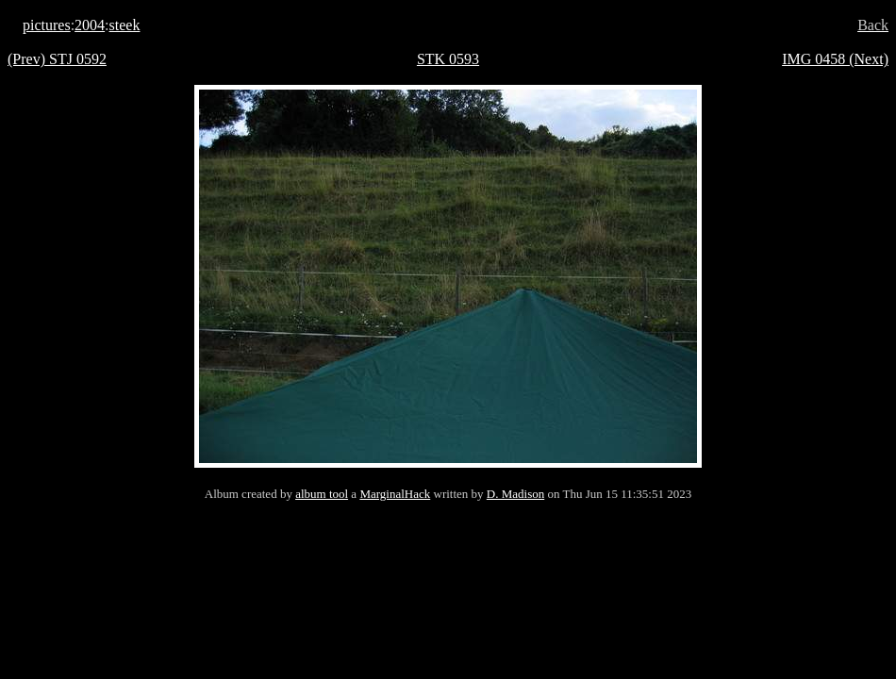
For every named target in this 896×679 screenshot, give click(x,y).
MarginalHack (394, 494)
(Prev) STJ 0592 (57, 59)
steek (125, 25)
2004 (90, 25)
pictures (47, 25)
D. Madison (515, 494)
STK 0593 (448, 59)
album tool (321, 494)
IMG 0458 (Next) (835, 59)
